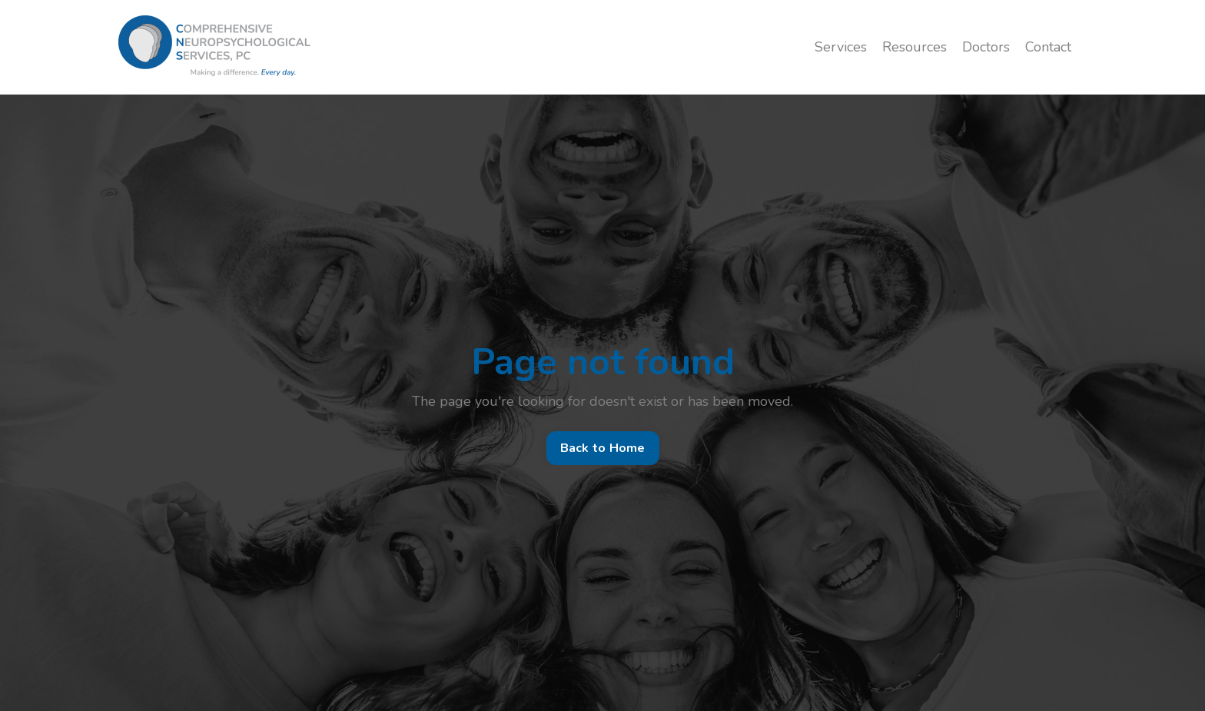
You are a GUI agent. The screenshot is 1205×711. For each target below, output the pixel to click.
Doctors (986, 47)
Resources (914, 47)
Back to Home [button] (603, 448)
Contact (1048, 47)
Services (841, 47)
